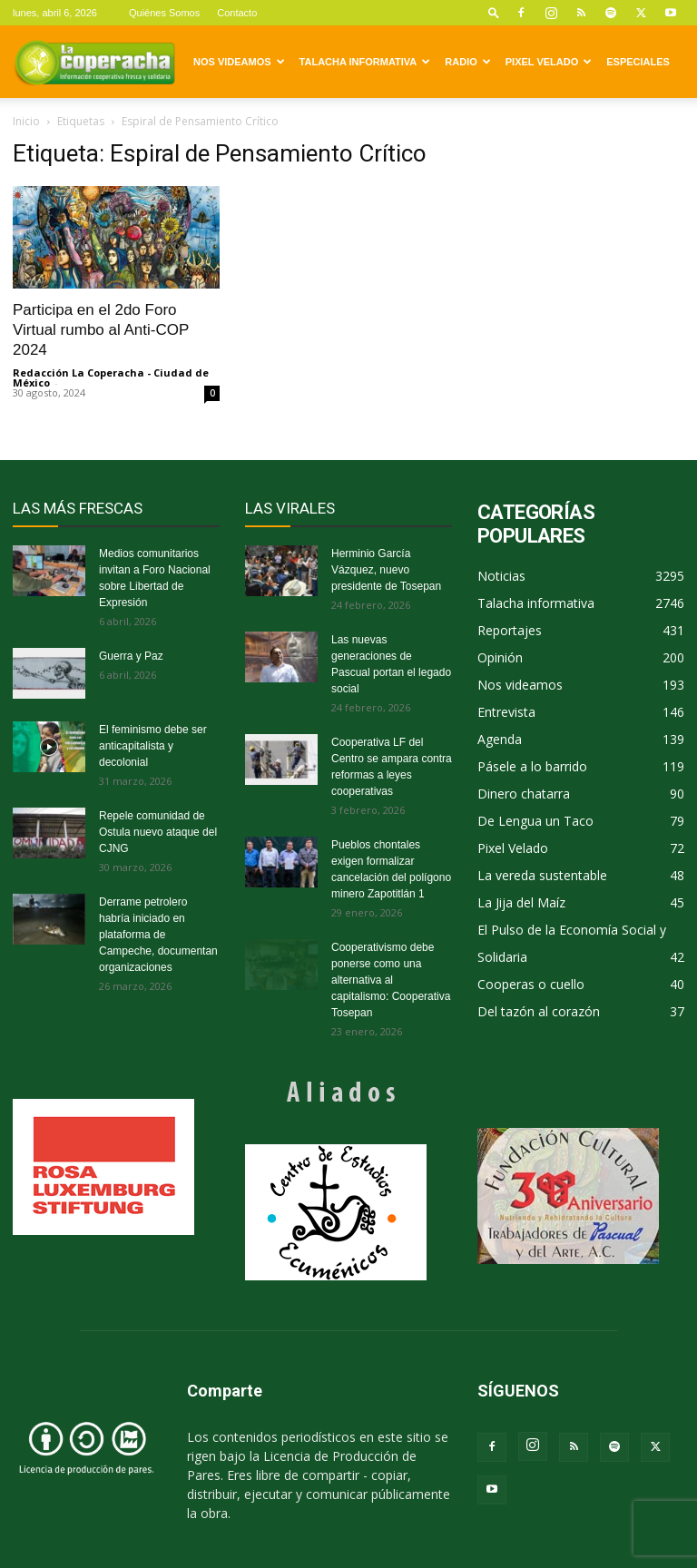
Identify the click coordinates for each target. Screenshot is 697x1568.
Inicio (26, 121)
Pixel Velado (549, 61)
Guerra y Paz (131, 656)
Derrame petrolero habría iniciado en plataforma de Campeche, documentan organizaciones (158, 935)
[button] (493, 12)
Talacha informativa (365, 61)
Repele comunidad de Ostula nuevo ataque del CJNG (158, 832)
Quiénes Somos (164, 12)
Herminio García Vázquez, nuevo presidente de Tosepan (386, 570)
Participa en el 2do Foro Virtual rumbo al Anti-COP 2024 (101, 329)
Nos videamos (239, 61)
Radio (467, 61)
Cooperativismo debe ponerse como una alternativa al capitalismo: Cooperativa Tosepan (390, 980)
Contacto (237, 12)
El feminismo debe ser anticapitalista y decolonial (153, 746)
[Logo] (94, 61)
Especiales (638, 61)
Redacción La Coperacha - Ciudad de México (111, 377)
